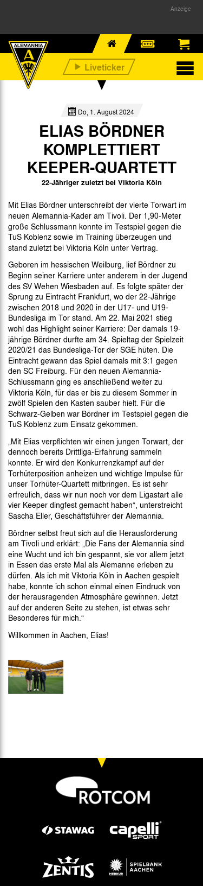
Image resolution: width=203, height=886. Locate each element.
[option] (36, 677)
